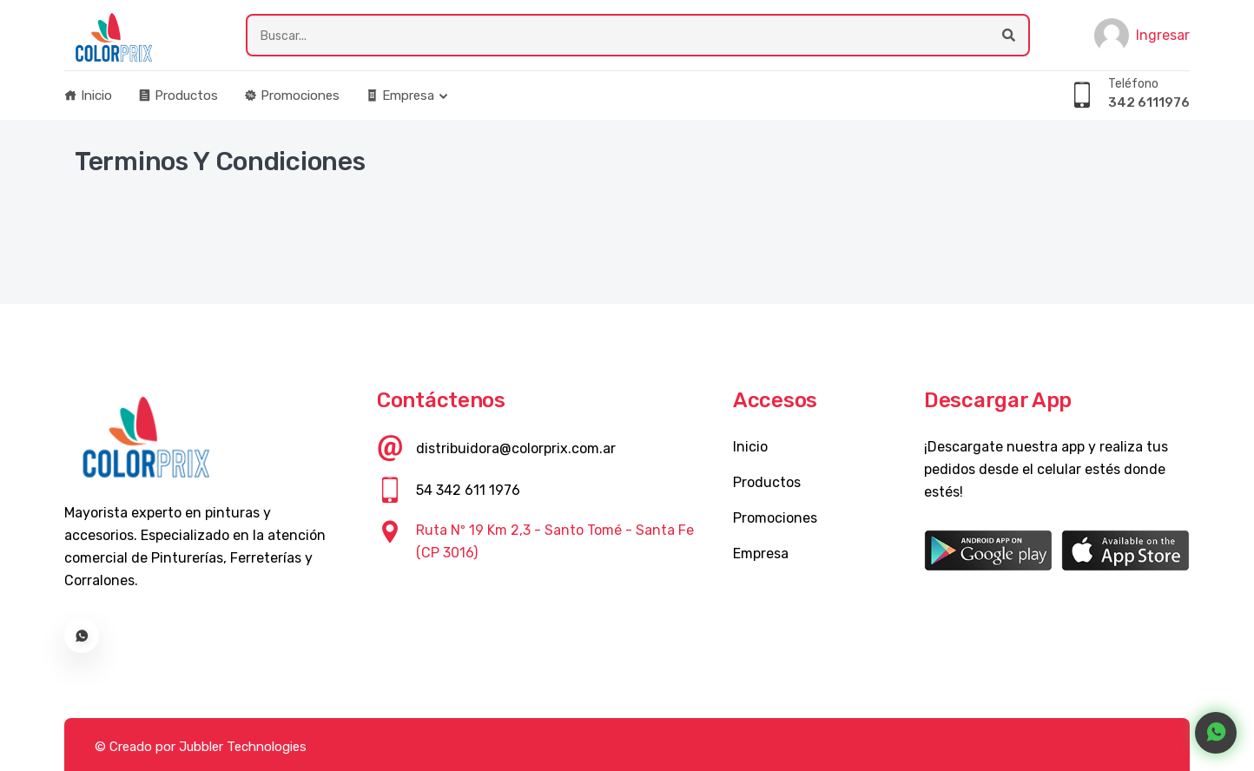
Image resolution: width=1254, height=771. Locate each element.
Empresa (400, 95)
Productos (178, 95)
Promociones (292, 95)
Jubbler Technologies (243, 747)
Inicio (88, 95)
